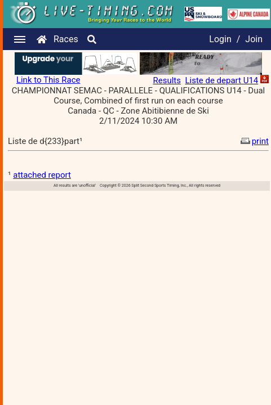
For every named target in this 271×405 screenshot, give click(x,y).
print (253, 141)
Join (254, 39)
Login (220, 39)
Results (167, 80)
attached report (42, 175)
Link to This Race (48, 80)
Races (66, 39)
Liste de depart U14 (221, 80)
